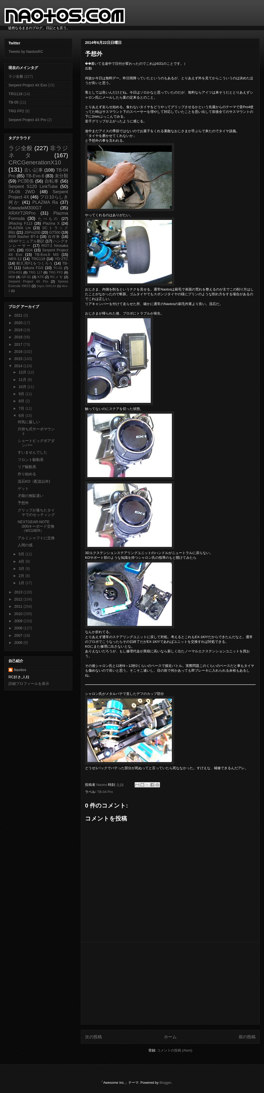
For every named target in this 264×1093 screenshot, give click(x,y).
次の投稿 (93, 1037)
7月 (21, 408)
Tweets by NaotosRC (25, 51)
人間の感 (25, 545)
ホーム (170, 1037)
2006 (18, 642)
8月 (21, 401)
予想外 (23, 503)
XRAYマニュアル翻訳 (26, 241)
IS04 (29, 250)
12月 (22, 372)
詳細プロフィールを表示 (28, 683)
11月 (22, 379)
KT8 (40, 277)
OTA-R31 (15, 272)
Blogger (165, 1083)
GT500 (54, 232)
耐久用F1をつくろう (34, 263)
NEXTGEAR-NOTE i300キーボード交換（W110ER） (36, 526)
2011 (18, 606)
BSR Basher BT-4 (23, 236)
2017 (18, 344)
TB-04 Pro (105, 792)
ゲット (23, 488)
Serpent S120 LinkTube (33, 186)
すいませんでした (32, 452)
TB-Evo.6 (35, 175)
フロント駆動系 (31, 460)
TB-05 (13, 102)
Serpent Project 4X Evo (27, 85)
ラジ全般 (15, 76)
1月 (21, 583)
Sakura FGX (32, 268)
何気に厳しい (29, 422)
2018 (18, 337)
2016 (18, 351)
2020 (18, 323)
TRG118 (15, 94)
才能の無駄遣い (31, 496)
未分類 (61, 175)
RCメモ (56, 277)
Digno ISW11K (46, 286)
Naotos (20, 670)
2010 (18, 614)
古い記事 (33, 170)
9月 (21, 394)
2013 (18, 592)
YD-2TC (61, 259)
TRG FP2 (16, 111)
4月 (21, 561)
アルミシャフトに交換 (36, 538)
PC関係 (26, 181)
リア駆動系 (27, 467)
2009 (18, 621)
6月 (21, 415)
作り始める (27, 474)
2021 (18, 315)
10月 (22, 387)
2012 (18, 599)
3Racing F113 (20, 223)
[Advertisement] (170, 983)
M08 (11, 277)
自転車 (52, 181)
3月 (21, 568)
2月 (21, 576)
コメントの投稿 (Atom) (174, 1050)
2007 (18, 635)
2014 (18, 366)
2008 (18, 628)
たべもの (48, 218)
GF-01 (26, 277)
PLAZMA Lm (19, 228)
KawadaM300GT (25, 207)
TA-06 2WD (21, 191)
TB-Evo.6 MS (47, 254)
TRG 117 (35, 272)
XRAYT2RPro (21, 213)
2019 (18, 330)
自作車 (54, 236)
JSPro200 (32, 232)
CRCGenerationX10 (34, 162)
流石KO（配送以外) (34, 481)
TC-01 (58, 268)
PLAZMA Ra (45, 202)
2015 (18, 359)
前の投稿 (247, 1037)
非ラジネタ (38, 152)
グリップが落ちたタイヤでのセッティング (36, 512)
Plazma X (51, 223)
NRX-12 (15, 259)
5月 (21, 554)
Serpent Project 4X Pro (27, 120)
